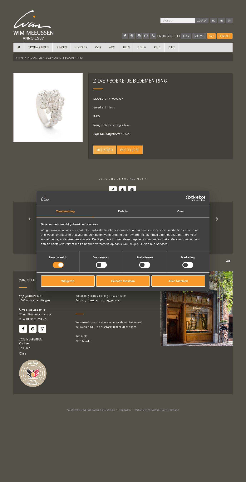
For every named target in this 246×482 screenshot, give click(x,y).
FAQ (211, 36)
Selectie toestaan (123, 281)
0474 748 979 (38, 387)
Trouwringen (38, 48)
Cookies (24, 411)
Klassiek (81, 48)
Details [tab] (123, 211)
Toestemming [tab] (65, 211)
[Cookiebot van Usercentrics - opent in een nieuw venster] (188, 198)
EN (229, 20)
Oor (98, 48)
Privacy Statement (30, 406)
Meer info (104, 150)
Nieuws (199, 36)
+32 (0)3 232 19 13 (165, 36)
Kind (157, 48)
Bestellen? (129, 150)
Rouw (142, 48)
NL (213, 20)
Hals (126, 48)
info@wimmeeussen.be (37, 382)
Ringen (62, 48)
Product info (124, 477)
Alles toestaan (178, 281)
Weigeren (67, 281)
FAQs (22, 420)
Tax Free (24, 416)
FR (221, 20)
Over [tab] (180, 211)
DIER (171, 48)
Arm (112, 48)
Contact (225, 36)
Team (186, 36)
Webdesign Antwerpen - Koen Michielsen (157, 477)
